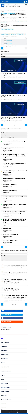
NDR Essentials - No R (10, 288)
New (26, 5)
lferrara (5, 187)
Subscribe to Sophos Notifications (10, 311)
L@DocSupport (6, 208)
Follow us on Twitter (7, 314)
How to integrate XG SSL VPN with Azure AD (13, 178)
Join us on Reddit (6, 321)
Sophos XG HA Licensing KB (9, 240)
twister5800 (6, 181)
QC (4, 151)
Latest (7, 142)
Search (22, 2)
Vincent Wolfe (9, 40)
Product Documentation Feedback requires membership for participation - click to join (14, 412)
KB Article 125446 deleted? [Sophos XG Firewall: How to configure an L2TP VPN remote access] (14, 219)
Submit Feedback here (7, 29)
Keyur (5, 225)
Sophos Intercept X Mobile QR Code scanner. (13, 141)
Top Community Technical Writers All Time (13, 34)
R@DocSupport (6, 144)
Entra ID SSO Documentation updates (15, 273)
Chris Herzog (9, 43)
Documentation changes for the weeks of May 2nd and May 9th (13, 118)
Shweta (5, 231)
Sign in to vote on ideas (2, 265)
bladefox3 (5, 160)
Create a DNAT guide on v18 (9, 184)
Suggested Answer (2, 171)
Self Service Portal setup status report (15, 266)
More (19, 6)
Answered (2, 141)
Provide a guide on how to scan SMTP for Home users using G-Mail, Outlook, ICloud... (14, 212)
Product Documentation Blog (11, 6)
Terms (2, 409)
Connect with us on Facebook (9, 318)
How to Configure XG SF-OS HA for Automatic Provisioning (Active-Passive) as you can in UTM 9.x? (14, 156)
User (24, 2)
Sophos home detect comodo (10, 234)
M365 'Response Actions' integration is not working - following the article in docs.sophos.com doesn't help (15, 297)
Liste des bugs (6, 228)
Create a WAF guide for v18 (9, 190)
